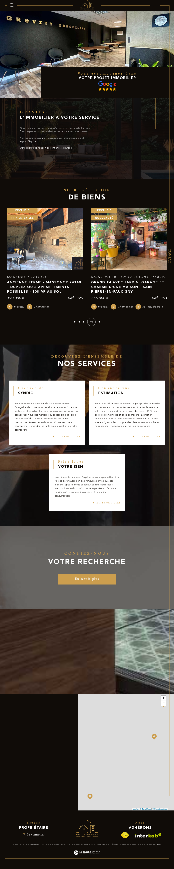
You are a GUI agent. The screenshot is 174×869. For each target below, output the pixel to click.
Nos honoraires (79, 847)
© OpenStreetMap (159, 811)
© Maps (145, 811)
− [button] (163, 705)
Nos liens (131, 847)
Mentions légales (110, 847)
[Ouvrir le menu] (155, 5)
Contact (169, 257)
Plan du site (94, 847)
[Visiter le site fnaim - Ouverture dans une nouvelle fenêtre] (124, 837)
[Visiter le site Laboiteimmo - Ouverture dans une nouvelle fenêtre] (86, 859)
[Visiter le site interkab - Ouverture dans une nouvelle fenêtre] (148, 837)
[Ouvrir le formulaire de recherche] (12, 5)
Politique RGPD (145, 847)
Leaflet (135, 811)
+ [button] (163, 700)
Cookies (157, 847)
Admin (123, 847)
